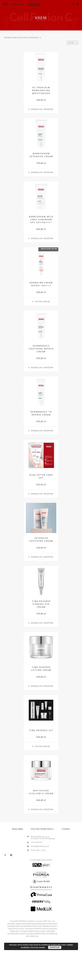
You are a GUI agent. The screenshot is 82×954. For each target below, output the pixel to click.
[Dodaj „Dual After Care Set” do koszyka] (41, 494)
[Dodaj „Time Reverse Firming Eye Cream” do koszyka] (41, 623)
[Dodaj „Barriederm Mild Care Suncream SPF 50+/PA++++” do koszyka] (41, 238)
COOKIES (66, 829)
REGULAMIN (17, 829)
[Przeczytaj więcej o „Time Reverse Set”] (41, 746)
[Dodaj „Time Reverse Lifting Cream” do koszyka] (41, 686)
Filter (72, 42)
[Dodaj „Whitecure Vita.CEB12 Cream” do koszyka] (41, 809)
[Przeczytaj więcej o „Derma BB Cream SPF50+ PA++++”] (41, 301)
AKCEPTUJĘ (54, 947)
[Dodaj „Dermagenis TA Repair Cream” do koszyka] (41, 431)
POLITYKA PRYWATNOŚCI (42, 829)
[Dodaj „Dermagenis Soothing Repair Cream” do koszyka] (41, 367)
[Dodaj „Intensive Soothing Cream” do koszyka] (41, 557)
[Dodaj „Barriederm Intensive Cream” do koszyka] (41, 172)
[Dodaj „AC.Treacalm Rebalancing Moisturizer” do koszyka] (41, 109)
